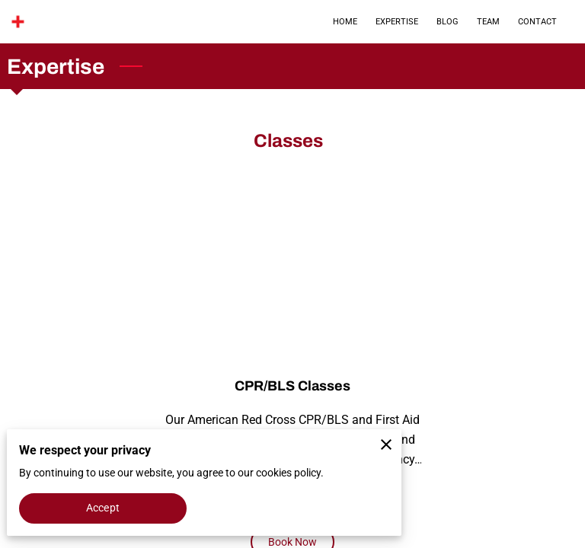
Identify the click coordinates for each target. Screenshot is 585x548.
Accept (103, 508)
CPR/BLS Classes (292, 385)
